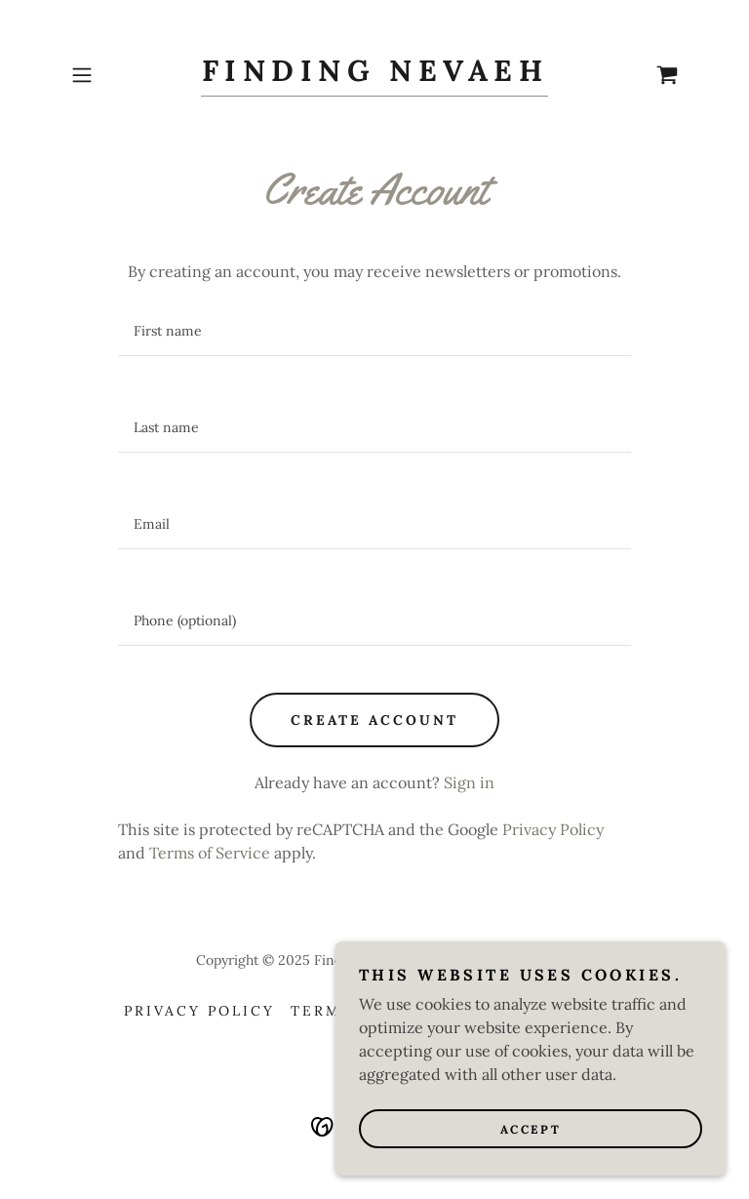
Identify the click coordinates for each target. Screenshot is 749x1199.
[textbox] (374, 331)
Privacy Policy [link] (553, 829)
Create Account (374, 720)
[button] (109, 75)
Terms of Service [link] (209, 852)
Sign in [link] (469, 782)
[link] (374, 75)
